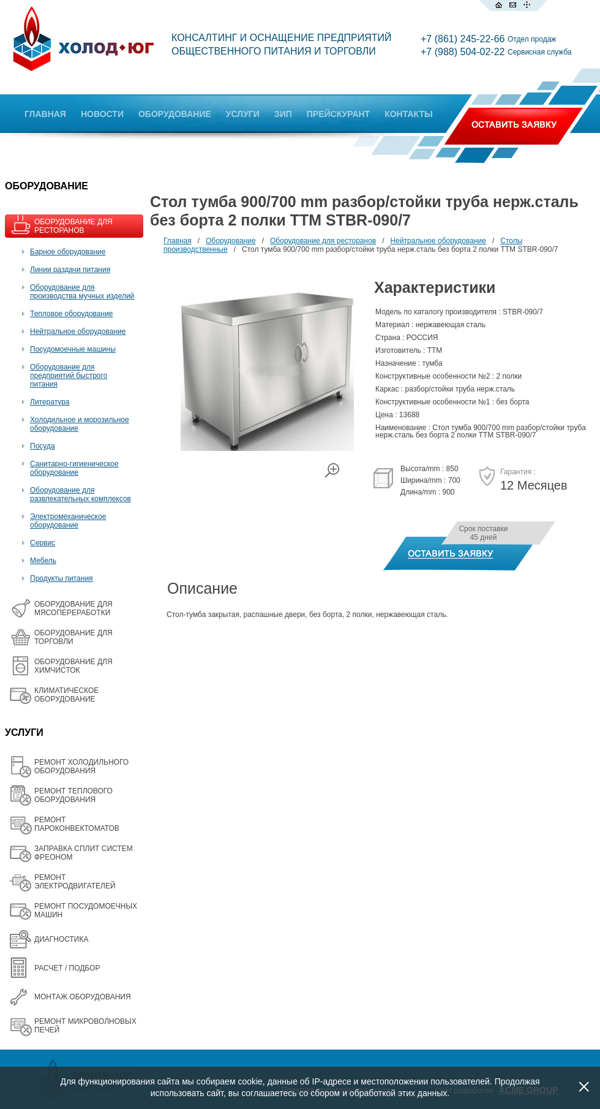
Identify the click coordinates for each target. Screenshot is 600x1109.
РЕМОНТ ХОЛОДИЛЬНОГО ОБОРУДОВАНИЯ (81, 766)
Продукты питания (61, 578)
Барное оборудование (68, 252)
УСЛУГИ (243, 114)
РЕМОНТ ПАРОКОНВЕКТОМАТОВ (76, 824)
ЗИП (283, 114)
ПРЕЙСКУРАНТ (338, 114)
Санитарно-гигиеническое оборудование (74, 468)
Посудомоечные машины (73, 349)
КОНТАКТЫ (408, 114)
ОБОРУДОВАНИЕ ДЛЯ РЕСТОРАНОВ (73, 226)
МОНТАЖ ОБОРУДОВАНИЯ (82, 997)
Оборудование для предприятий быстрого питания (68, 375)
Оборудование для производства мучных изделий (82, 291)
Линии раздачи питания (70, 269)
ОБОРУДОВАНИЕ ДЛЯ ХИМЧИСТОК (73, 666)
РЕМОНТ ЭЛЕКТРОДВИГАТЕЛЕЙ (75, 881)
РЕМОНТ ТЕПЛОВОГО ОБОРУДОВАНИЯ (73, 795)
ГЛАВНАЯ (45, 114)
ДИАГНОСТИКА (61, 939)
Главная (177, 241)
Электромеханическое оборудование (68, 520)
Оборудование (231, 241)
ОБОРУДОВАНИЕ (174, 114)
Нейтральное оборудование (78, 331)
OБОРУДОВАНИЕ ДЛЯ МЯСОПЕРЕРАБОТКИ (73, 608)
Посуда (42, 446)
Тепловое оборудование (71, 313)
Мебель (43, 560)
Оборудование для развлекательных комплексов (80, 494)
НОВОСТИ (102, 114)
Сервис (42, 543)
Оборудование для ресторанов (323, 241)
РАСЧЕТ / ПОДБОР (67, 968)
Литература (50, 402)
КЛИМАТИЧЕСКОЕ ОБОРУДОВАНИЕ (66, 694)
